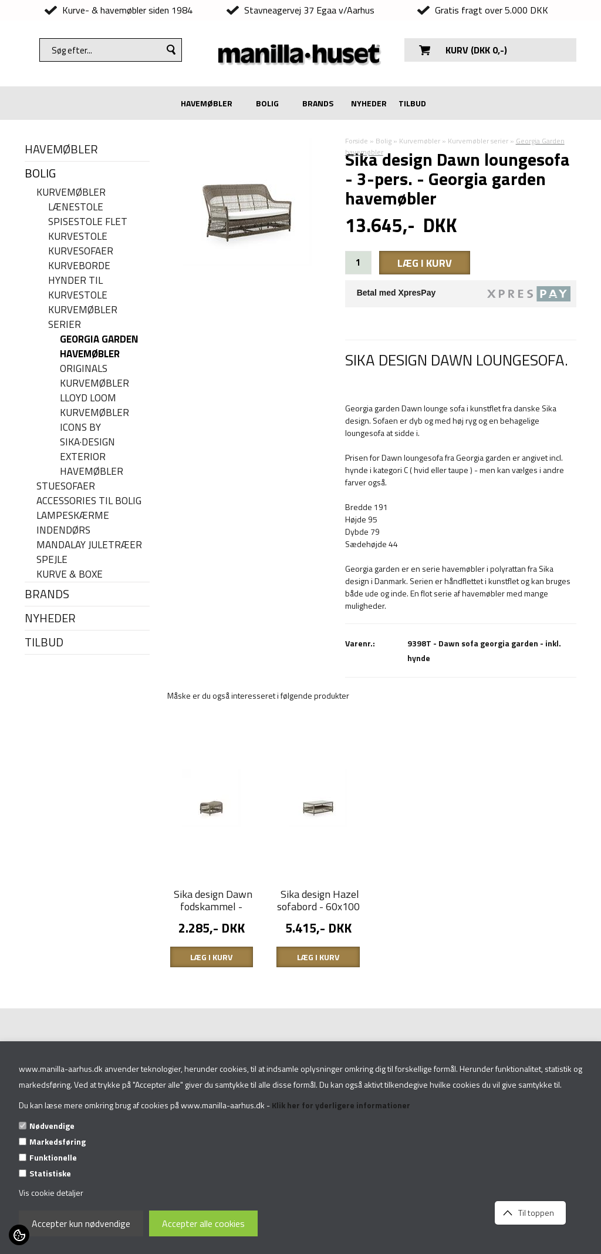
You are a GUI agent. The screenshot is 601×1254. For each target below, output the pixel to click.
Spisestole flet (87, 221)
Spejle (51, 559)
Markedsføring (57, 1141)
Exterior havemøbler (91, 464)
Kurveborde (79, 266)
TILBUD (412, 103)
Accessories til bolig (88, 501)
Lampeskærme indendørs (72, 523)
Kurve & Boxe (69, 574)
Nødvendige (52, 1125)
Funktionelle (53, 1157)
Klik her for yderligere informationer (341, 1105)
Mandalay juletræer (89, 545)
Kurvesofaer (80, 251)
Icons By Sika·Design (87, 435)
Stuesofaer (65, 486)
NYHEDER (369, 103)
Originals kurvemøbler (94, 376)
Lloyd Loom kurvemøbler (94, 405)
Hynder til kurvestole (77, 288)
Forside (356, 140)
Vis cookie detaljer (51, 1192)
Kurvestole (77, 236)
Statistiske (50, 1173)
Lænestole (75, 207)
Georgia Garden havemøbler (99, 346)
